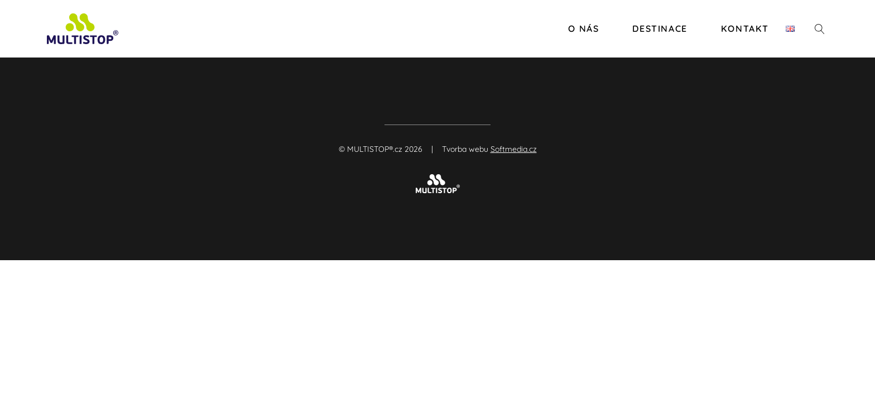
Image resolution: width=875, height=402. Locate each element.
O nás (583, 28)
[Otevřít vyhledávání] (819, 29)
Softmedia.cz (514, 149)
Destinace (659, 28)
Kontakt (745, 28)
